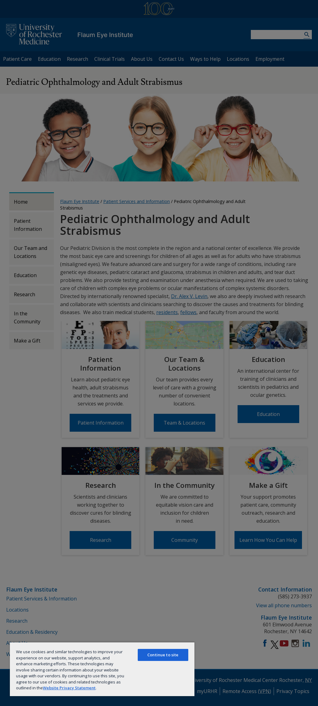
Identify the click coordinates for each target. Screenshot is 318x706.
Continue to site (162, 655)
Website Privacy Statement (69, 688)
